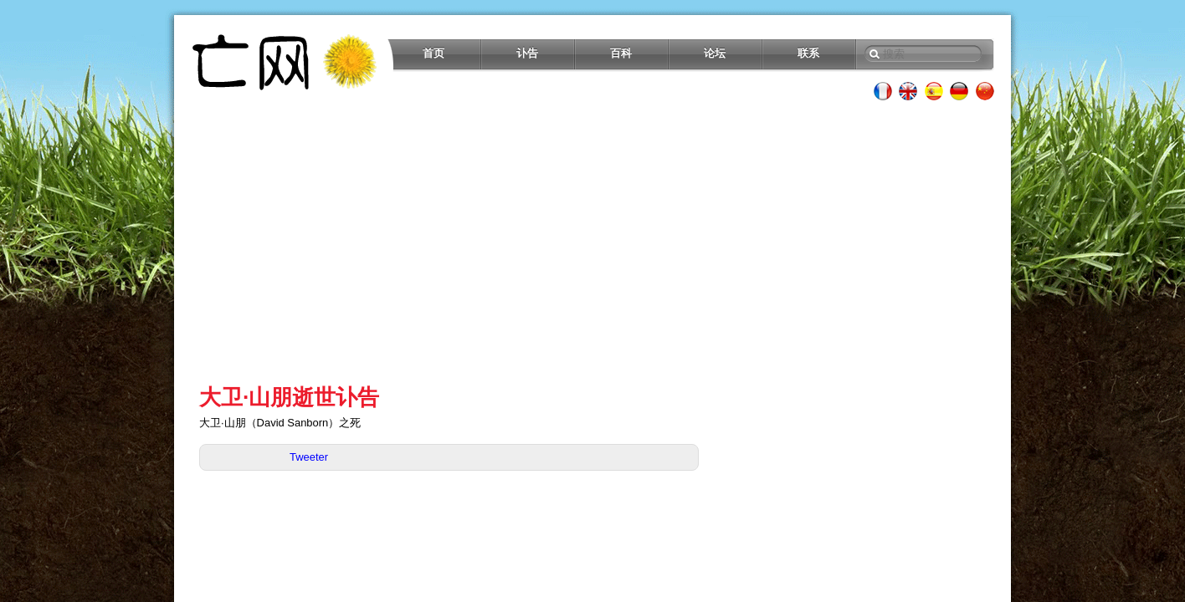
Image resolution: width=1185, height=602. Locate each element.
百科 (621, 53)
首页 (433, 53)
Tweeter (309, 457)
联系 (808, 53)
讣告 (527, 53)
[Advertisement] (592, 242)
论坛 (715, 53)
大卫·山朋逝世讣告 (289, 397)
